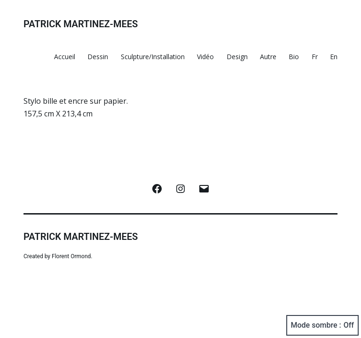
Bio (294, 56)
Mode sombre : (322, 325)
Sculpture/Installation (153, 56)
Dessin (97, 56)
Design (237, 56)
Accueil (64, 56)
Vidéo (205, 56)
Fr (315, 56)
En (333, 56)
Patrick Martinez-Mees (81, 24)
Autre (268, 56)
